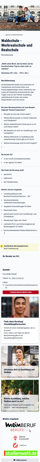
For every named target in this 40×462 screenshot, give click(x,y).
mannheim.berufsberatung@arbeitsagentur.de (21, 286)
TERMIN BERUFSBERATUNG (21, 292)
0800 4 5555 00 (18, 278)
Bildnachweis (21, 460)
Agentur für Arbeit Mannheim (14, 35)
